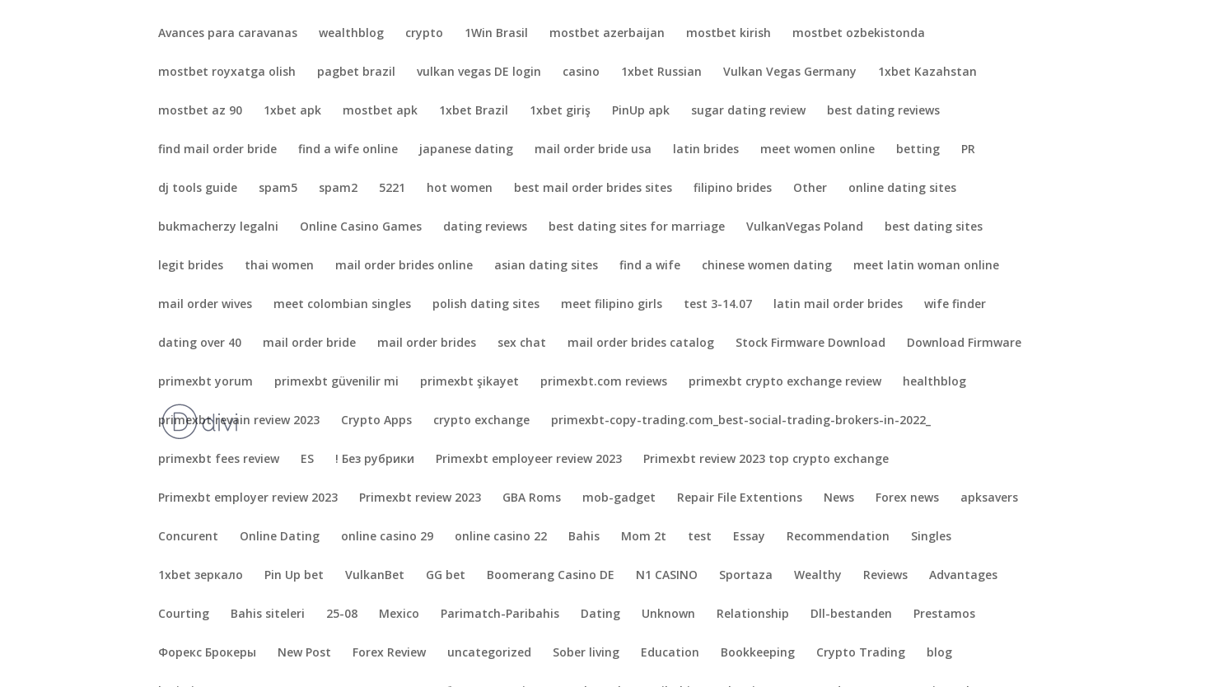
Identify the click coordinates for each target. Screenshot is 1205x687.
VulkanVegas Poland (804, 227)
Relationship (753, 614)
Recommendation (838, 537)
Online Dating (280, 537)
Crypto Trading (860, 653)
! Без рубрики (374, 459)
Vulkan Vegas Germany (790, 72)
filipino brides (733, 188)
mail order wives (205, 304)
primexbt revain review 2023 (239, 421)
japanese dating (466, 150)
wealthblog (351, 33)
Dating (600, 614)
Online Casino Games (361, 227)
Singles (931, 537)
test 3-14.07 (718, 304)
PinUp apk (641, 111)
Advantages (963, 575)
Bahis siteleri (268, 614)
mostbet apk (380, 111)
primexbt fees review (218, 459)
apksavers (989, 498)
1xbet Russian (661, 72)
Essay (749, 537)
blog (939, 653)
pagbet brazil (356, 72)
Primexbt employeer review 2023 (529, 459)
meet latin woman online (926, 266)
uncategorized (489, 653)
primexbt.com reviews (603, 382)
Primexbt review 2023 (420, 498)
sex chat (521, 343)
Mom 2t (643, 537)
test (700, 537)
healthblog (934, 382)
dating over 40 (199, 343)
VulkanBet (374, 575)
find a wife (649, 266)
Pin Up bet (294, 575)
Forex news (907, 498)
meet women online (817, 150)
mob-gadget (619, 498)
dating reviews (485, 227)
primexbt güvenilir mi (336, 382)
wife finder (955, 304)
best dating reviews (883, 111)
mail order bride (309, 343)
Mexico (399, 614)
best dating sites (934, 227)
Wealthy (818, 575)
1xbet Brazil (473, 111)
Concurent (188, 537)
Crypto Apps (376, 421)
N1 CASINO (667, 575)
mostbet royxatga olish (227, 72)
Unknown (668, 614)
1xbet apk (292, 111)
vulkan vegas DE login (479, 72)
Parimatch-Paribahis (500, 614)
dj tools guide (197, 188)
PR (968, 150)
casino (581, 72)
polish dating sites (485, 304)
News (839, 498)
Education (670, 653)
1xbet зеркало (200, 575)
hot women (460, 188)
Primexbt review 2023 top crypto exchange (766, 459)
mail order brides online (404, 266)
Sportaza (746, 575)
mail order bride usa (593, 150)
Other (810, 188)
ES (307, 459)
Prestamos (944, 614)
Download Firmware (964, 343)
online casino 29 (387, 537)
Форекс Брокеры (207, 653)
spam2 (338, 188)
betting (918, 150)
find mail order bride (217, 150)
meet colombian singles (342, 304)
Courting (183, 614)
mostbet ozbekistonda (858, 33)
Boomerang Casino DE (550, 575)
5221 (392, 188)
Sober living (586, 653)
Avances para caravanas (227, 33)
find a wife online (348, 150)
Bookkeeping (758, 653)
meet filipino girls (611, 304)
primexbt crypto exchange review (785, 382)
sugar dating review (748, 111)
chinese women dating (767, 266)
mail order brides (426, 343)
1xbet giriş (560, 111)
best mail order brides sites (593, 188)
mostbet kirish (728, 33)
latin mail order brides (838, 304)
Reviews (885, 575)
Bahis (584, 537)
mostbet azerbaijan (607, 33)
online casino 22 (501, 537)
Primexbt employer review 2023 (248, 498)
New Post (304, 653)
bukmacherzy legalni (218, 227)
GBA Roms (531, 498)
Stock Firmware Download (810, 343)
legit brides (190, 266)
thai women (279, 266)
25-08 (341, 614)
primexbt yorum (205, 382)
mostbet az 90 (200, 111)
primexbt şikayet (469, 382)
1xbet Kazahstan (927, 72)
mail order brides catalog (640, 343)
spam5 (278, 188)
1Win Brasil (496, 33)
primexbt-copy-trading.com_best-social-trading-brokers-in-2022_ (741, 421)
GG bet (445, 575)
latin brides (706, 150)
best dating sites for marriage (637, 227)
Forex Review (389, 653)
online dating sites (902, 188)
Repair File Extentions (739, 498)
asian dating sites (546, 266)
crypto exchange (481, 421)
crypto (424, 33)
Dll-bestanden (851, 614)
